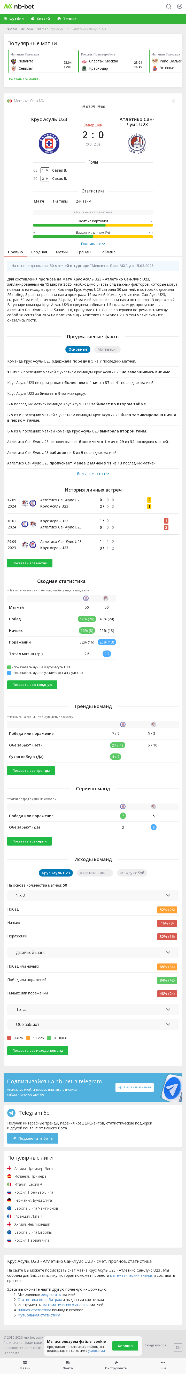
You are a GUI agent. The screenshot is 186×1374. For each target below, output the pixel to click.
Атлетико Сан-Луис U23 (137, 121)
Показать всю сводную (32, 684)
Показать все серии (29, 841)
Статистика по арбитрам (40, 1299)
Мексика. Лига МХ (33, 29)
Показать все (93, 244)
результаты (51, 1294)
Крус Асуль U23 (49, 119)
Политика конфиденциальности (28, 1342)
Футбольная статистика (39, 1315)
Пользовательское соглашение (27, 1348)
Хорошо (125, 1345)
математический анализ (131, 1275)
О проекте (11, 1353)
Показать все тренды (31, 770)
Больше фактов (93, 473)
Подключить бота (33, 1138)
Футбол (12, 29)
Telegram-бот (152, 1345)
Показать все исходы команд (37, 1050)
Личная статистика (34, 1309)
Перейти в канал (134, 1087)
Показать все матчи (30, 563)
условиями (96, 1350)
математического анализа (66, 1304)
